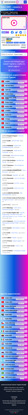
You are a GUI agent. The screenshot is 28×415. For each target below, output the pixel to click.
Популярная (9, 42)
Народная (22, 42)
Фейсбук (23, 47)
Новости (16, 42)
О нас (14, 399)
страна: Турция (7, 13)
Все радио (5, 12)
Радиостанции (14, 12)
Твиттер (24, 45)
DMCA (14, 405)
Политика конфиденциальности (14, 401)
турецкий (8, 40)
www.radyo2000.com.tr (13, 45)
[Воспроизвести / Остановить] (17, 2)
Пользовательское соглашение (14, 403)
